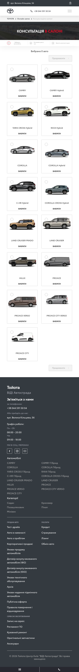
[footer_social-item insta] (17, 452)
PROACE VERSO (15, 489)
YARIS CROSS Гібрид (18, 472)
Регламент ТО (14, 627)
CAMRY (11, 463)
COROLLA (12, 468)
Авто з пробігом (16, 539)
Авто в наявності (16, 533)
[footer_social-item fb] (9, 452)
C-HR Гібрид (14, 476)
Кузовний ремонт (17, 633)
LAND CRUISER (49, 481)
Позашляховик (15, 508)
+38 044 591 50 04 (17, 408)
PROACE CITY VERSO (52, 489)
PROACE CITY (14, 494)
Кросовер (47, 503)
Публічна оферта (17, 602)
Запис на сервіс (16, 621)
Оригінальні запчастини (21, 638)
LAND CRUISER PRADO (19, 481)
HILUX (10, 485)
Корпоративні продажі (20, 544)
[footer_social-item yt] (24, 452)
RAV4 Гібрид (48, 472)
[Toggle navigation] (70, 11)
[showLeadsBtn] (20, 669)
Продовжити (60, 58)
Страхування (48, 533)
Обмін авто (47, 544)
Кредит (45, 527)
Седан (10, 503)
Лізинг (45, 539)
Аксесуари (13, 644)
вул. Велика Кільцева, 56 (20, 3)
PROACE (46, 485)
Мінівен (11, 512)
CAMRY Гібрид (49, 463)
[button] (70, 3)
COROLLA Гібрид (50, 468)
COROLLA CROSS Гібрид (55, 476)
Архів (10, 587)
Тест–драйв (13, 527)
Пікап (44, 508)
